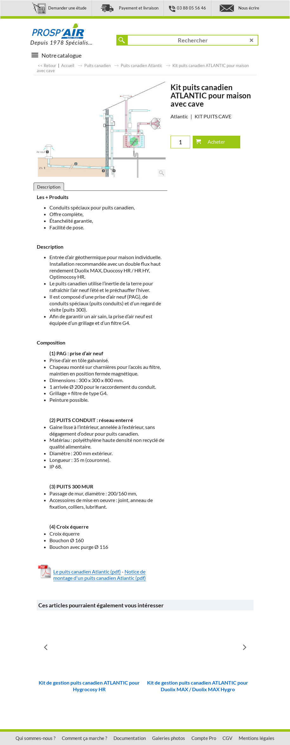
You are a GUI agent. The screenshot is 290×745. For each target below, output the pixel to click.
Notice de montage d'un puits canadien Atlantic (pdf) (99, 574)
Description (49, 186)
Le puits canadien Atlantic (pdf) (87, 571)
